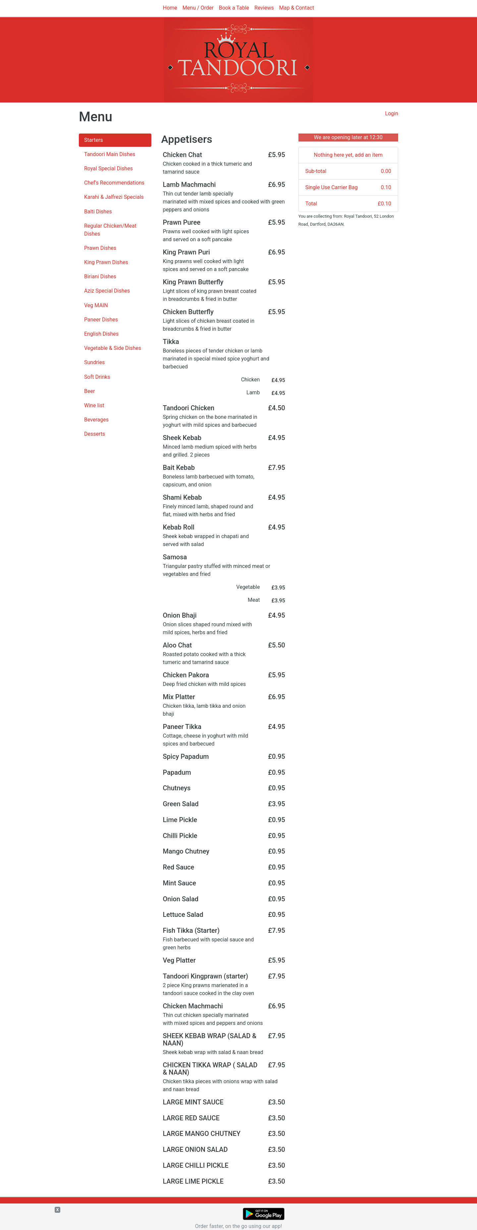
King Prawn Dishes (106, 262)
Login (391, 113)
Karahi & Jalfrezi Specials (114, 197)
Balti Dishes (98, 211)
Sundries (94, 362)
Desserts (94, 434)
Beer (89, 391)
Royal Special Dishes (108, 168)
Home (170, 8)
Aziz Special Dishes (107, 291)
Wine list (94, 405)
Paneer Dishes (101, 319)
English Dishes (101, 334)
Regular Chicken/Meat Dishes (110, 230)
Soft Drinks (97, 377)
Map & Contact (296, 8)
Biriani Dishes (100, 276)
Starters (93, 140)
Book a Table (234, 8)
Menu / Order (198, 8)
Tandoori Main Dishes (109, 154)
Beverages (96, 420)
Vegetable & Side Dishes (112, 348)
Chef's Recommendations (114, 183)
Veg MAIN (96, 305)
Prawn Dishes (100, 248)
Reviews (264, 8)
